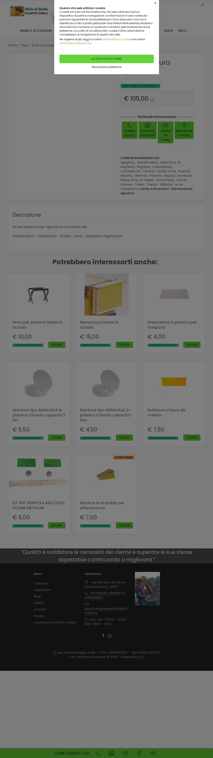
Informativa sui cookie (116, 39)
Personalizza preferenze (106, 67)
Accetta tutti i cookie (107, 59)
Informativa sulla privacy (75, 43)
